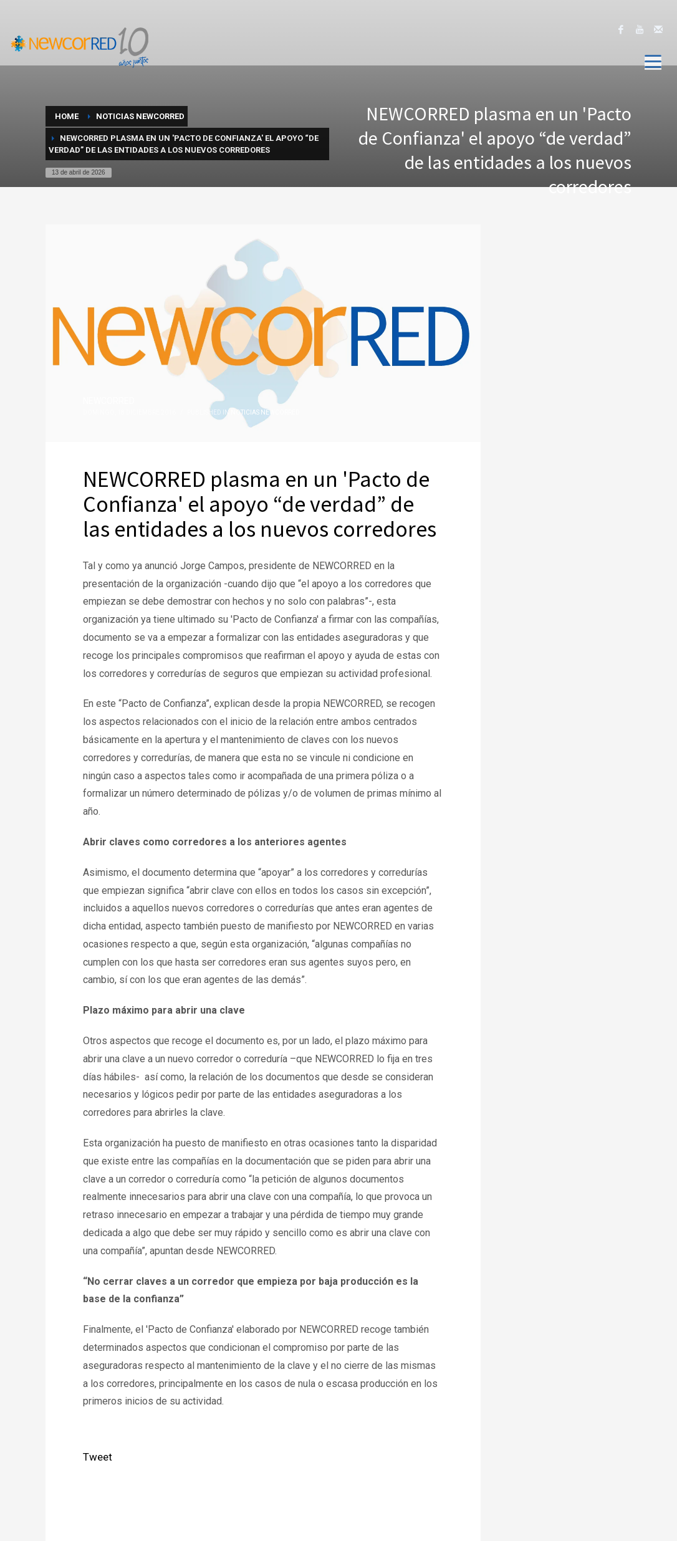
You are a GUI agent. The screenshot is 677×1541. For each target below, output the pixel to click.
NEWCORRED (109, 401)
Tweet (97, 1457)
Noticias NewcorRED (265, 412)
